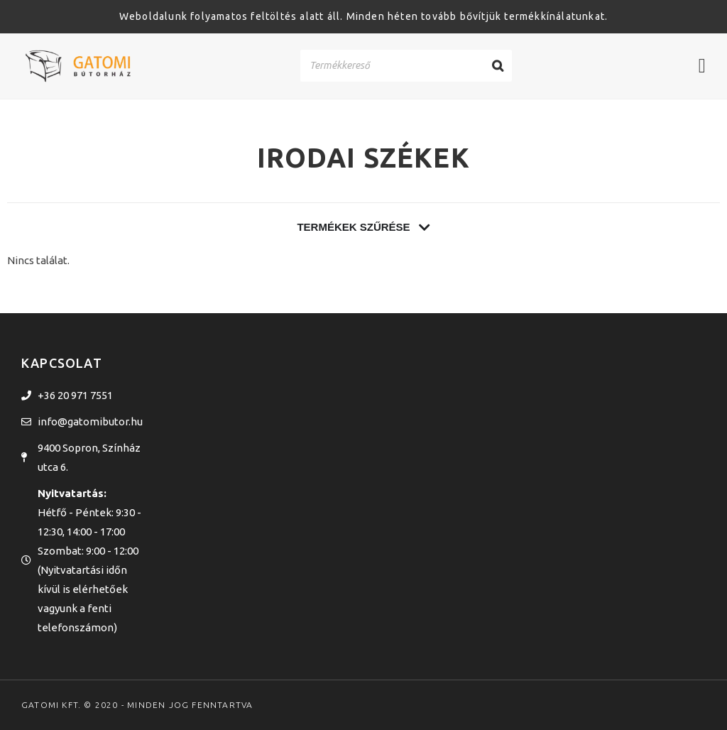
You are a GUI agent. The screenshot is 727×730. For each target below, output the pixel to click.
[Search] (497, 66)
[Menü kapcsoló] (702, 66)
